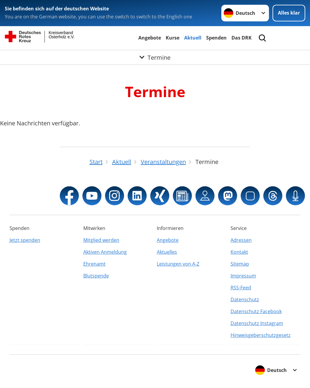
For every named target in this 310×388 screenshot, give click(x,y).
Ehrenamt (94, 264)
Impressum (243, 275)
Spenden (216, 37)
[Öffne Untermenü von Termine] (155, 57)
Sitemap (240, 264)
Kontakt (239, 252)
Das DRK (241, 37)
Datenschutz (245, 299)
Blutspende (96, 275)
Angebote (149, 37)
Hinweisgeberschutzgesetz (261, 335)
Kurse (172, 37)
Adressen (241, 240)
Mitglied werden (101, 240)
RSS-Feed (241, 287)
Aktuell (192, 37)
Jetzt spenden (25, 240)
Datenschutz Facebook (256, 311)
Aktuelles (167, 252)
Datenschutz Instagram (257, 323)
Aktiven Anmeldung (105, 252)
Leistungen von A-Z (178, 264)
